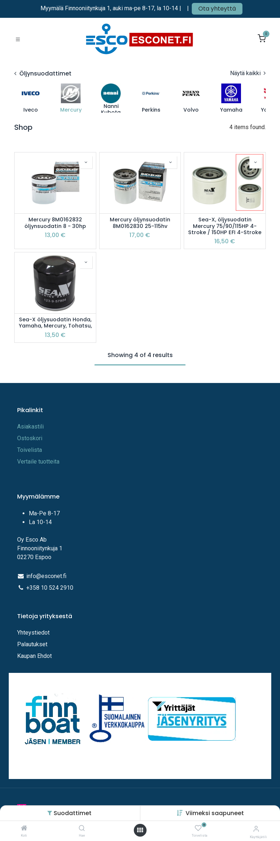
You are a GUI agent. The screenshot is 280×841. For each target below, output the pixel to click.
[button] (215, 813)
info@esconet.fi (46, 576)
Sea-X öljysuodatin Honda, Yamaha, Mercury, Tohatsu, (55, 323)
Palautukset (32, 644)
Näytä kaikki (248, 73)
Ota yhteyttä (217, 8)
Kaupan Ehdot (34, 655)
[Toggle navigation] (18, 39)
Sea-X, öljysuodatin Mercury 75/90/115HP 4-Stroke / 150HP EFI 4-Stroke (224, 226)
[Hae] (81, 828)
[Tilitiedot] (256, 829)
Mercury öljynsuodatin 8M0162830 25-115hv (140, 223)
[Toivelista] (198, 828)
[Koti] (24, 828)
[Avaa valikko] (140, 830)
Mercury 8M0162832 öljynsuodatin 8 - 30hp (55, 223)
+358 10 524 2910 (49, 587)
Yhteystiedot (34, 632)
